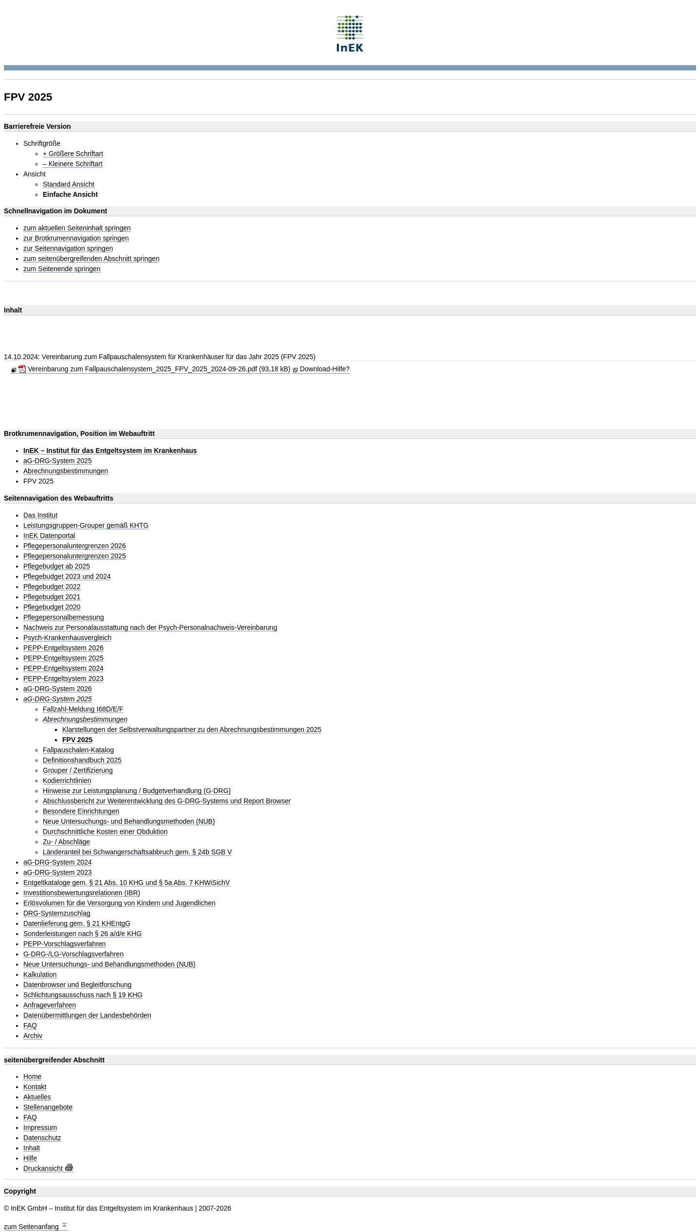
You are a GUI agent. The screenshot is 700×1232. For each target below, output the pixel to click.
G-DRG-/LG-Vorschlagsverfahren (73, 954)
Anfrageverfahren (49, 1005)
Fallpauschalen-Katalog (78, 750)
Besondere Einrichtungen (81, 811)
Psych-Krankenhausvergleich (67, 638)
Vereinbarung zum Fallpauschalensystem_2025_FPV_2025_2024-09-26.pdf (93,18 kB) (154, 369)
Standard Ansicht (68, 184)
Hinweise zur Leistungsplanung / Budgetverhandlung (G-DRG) (137, 791)
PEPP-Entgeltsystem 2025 (63, 658)
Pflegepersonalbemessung (63, 617)
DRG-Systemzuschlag (56, 913)
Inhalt (31, 1148)
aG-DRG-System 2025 (57, 461)
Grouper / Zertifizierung (78, 770)
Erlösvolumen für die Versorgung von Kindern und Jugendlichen (119, 903)
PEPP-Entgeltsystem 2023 (63, 678)
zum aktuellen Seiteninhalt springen (77, 228)
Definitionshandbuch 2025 (82, 760)
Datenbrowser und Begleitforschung (77, 985)
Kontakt (34, 1087)
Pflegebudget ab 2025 (56, 566)
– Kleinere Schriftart (73, 164)
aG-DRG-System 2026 (57, 689)
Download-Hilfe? (325, 369)
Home (32, 1076)
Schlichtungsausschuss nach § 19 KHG (82, 995)
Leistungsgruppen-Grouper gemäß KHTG (86, 525)
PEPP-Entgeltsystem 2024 (63, 668)
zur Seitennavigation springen (68, 248)
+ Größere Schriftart (73, 153)
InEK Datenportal (49, 535)
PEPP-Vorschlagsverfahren (64, 944)
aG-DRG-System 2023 (57, 872)
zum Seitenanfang (36, 1225)
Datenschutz (42, 1138)
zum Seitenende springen (62, 269)
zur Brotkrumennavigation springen (76, 238)
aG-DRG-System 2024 (57, 862)
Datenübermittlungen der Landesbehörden (87, 1015)
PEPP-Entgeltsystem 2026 (63, 648)
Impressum (40, 1127)
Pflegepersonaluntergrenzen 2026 (74, 546)
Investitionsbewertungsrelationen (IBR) (81, 893)
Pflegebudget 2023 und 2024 (67, 576)
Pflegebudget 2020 (52, 607)
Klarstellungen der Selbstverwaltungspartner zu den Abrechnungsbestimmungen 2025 (191, 729)
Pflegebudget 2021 (52, 597)
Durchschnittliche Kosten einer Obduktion (105, 831)
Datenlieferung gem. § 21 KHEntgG (76, 923)
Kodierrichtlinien (67, 780)
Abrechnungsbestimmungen (65, 471)
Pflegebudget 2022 (52, 586)
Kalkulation (40, 974)
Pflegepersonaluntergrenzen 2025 (74, 556)
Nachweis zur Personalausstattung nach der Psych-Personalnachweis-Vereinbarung (150, 627)
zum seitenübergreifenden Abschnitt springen (91, 258)
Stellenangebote (47, 1107)
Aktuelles (37, 1097)
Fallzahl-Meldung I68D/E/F (83, 709)
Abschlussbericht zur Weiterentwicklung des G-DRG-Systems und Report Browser (167, 801)
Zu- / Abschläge (66, 842)
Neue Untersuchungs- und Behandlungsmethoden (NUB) (129, 821)
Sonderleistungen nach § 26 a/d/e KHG (82, 933)
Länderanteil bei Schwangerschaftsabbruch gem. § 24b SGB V (137, 852)
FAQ (30, 1025)
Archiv (32, 1036)
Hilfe (30, 1158)
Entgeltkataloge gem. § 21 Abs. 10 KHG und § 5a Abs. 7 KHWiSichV (126, 882)
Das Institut (40, 515)
